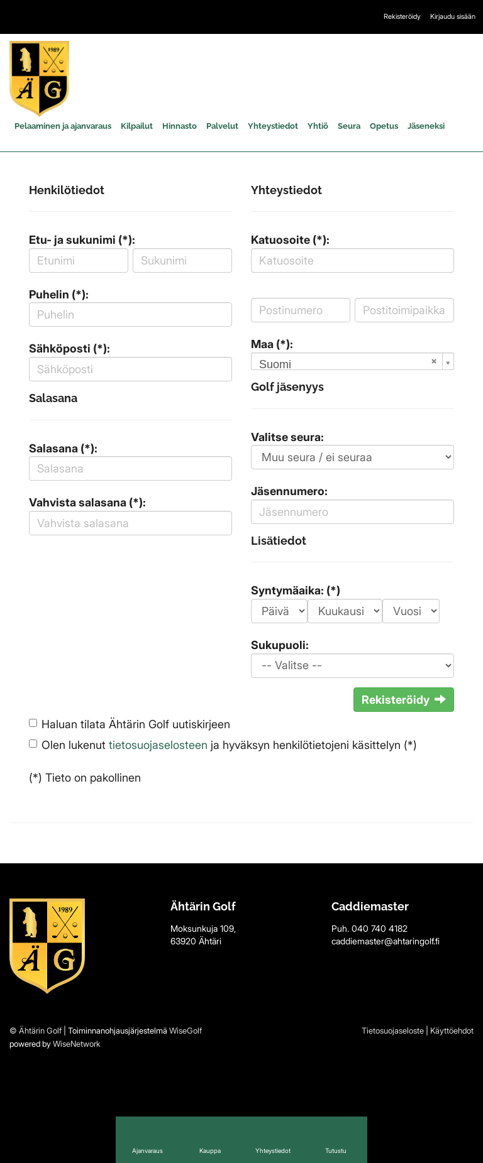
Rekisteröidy (402, 16)
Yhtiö (318, 126)
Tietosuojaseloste (393, 1030)
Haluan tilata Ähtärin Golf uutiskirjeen (136, 724)
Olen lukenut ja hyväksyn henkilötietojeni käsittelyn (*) (229, 744)
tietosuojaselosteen (158, 744)
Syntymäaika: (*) (295, 590)
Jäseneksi (426, 126)
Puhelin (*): (59, 294)
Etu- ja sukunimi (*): (82, 239)
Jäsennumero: (289, 491)
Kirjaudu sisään (452, 16)
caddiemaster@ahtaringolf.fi (385, 941)
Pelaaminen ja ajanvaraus (62, 126)
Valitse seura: (287, 437)
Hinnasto (179, 126)
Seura (349, 126)
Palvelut (222, 126)
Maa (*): (272, 344)
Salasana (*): (63, 448)
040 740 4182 (380, 928)
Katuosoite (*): (290, 239)
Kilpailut (137, 126)
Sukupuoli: (280, 645)
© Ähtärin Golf (35, 1030)
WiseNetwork (77, 1044)
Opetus (384, 126)
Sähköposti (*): (69, 348)
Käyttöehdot (452, 1030)
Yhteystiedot (273, 126)
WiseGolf (185, 1030)
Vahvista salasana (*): (87, 502)
